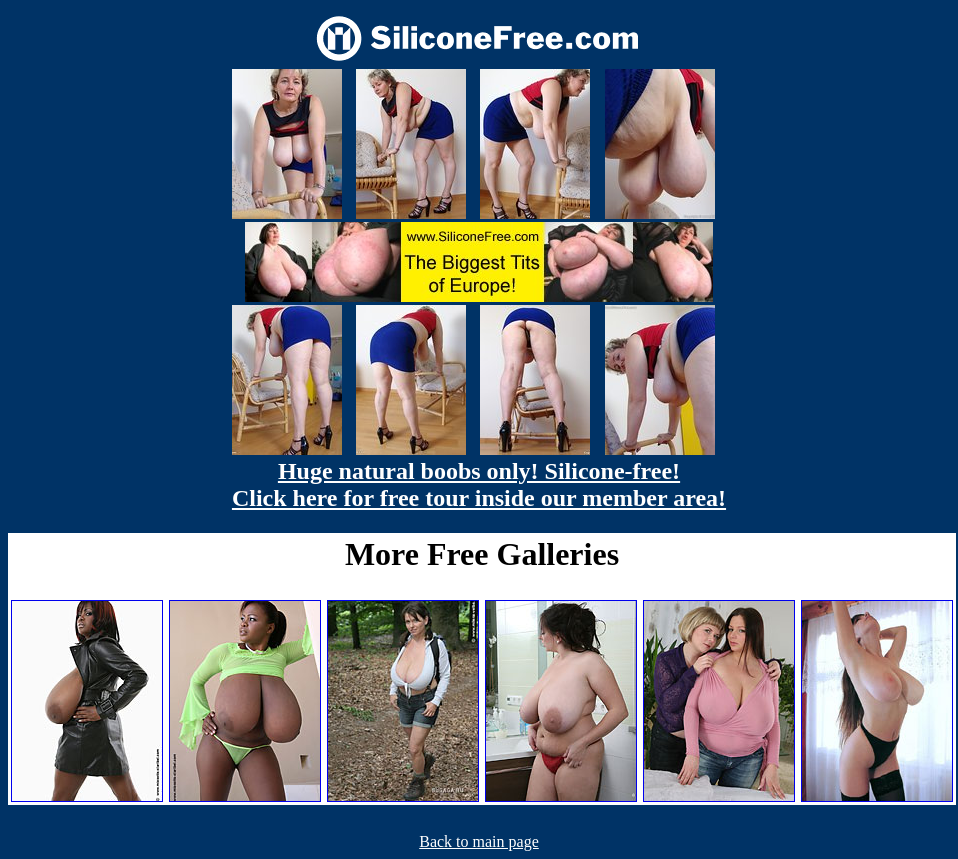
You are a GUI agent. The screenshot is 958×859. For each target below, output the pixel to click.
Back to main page (479, 841)
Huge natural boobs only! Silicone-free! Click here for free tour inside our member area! (479, 484)
